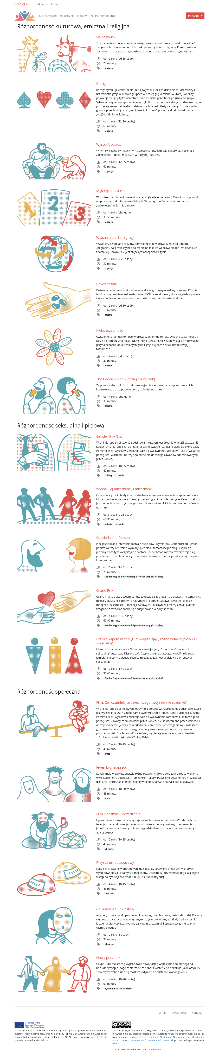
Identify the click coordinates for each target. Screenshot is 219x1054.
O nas (162, 1013)
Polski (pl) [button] (194, 16)
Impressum (155, 1049)
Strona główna (48, 16)
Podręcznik (67, 16)
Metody (82, 16)
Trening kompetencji (102, 16)
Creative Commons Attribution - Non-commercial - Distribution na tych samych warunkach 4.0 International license (158, 1038)
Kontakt (197, 1013)
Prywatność (179, 1013)
